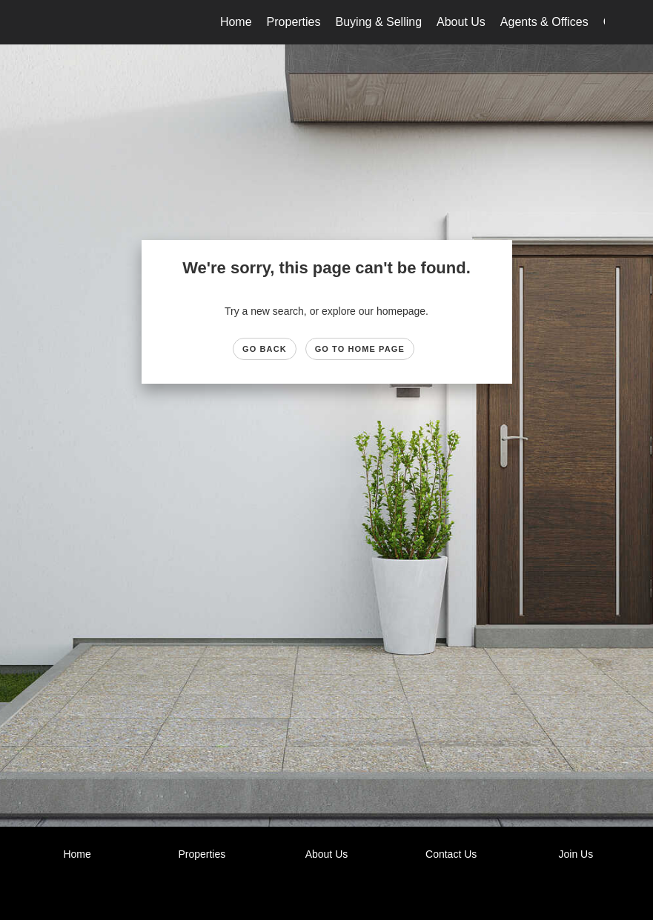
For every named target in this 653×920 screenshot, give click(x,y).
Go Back (264, 348)
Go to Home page (360, 348)
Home (236, 22)
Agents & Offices (544, 22)
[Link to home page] (56, 22)
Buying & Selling (379, 22)
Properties (294, 22)
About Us (461, 22)
